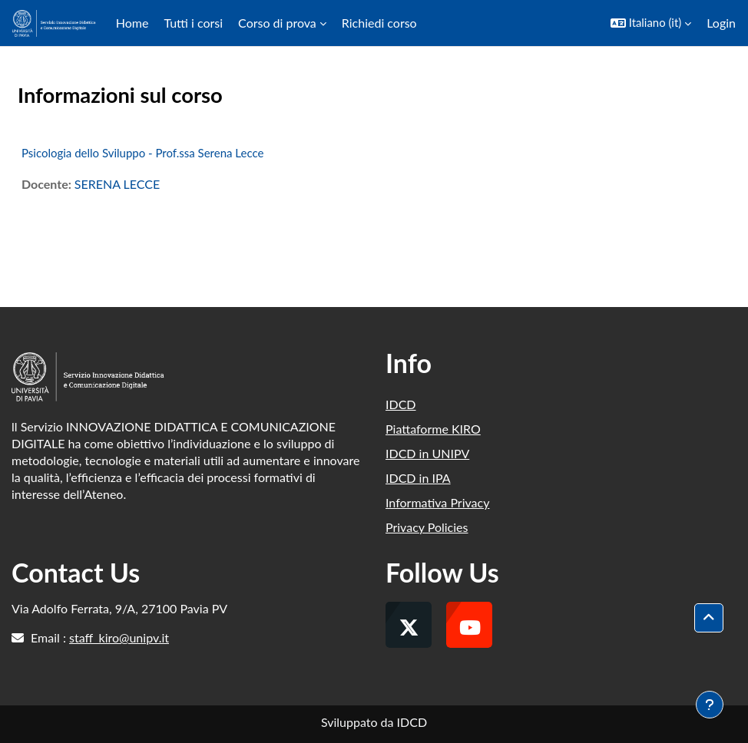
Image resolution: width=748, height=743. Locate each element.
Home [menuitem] (132, 22)
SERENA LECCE (117, 184)
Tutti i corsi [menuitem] (193, 22)
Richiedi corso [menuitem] (379, 22)
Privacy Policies (427, 527)
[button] (651, 23)
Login (721, 22)
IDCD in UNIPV (427, 453)
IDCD (401, 404)
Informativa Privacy (437, 502)
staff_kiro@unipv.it (119, 637)
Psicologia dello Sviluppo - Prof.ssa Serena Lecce (142, 153)
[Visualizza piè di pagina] (709, 704)
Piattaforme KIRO (433, 428)
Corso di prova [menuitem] (277, 22)
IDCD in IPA (418, 478)
